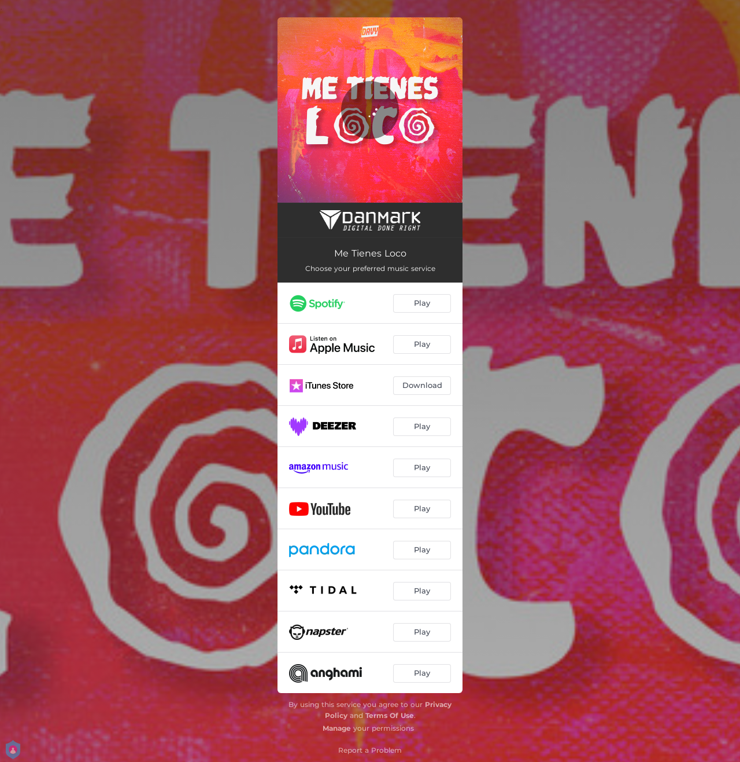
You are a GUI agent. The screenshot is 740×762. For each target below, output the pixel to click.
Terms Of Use (389, 715)
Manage (337, 728)
